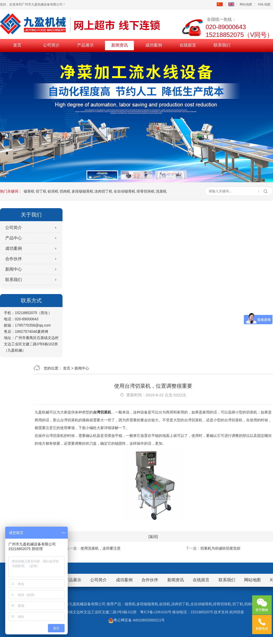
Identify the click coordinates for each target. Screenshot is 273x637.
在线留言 (187, 45)
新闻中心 (13, 269)
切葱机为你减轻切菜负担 (220, 548)
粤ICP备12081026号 (155, 612)
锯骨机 (29, 191)
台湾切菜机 (102, 412)
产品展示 (85, 45)
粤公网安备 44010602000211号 (136, 620)
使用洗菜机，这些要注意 (100, 548)
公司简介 (51, 45)
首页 (17, 45)
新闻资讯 (119, 45)
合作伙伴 (13, 259)
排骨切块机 (145, 191)
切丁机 (41, 191)
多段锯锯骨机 (83, 191)
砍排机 (53, 191)
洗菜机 (161, 191)
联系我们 (222, 45)
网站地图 (246, 4)
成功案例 (153, 45)
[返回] (153, 536)
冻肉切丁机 (103, 191)
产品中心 (13, 238)
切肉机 (65, 191)
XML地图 (264, 4)
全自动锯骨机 (124, 191)
